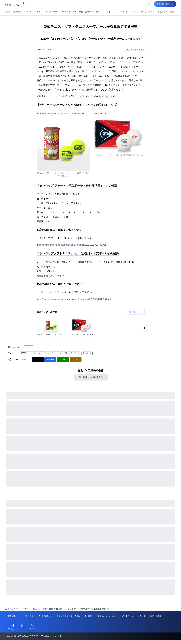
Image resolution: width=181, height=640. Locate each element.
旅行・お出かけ (86, 11)
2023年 (24, 353)
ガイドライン (128, 616)
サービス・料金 (27, 616)
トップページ (12, 609)
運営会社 (11, 616)
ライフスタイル (148, 11)
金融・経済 (163, 11)
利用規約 (89, 616)
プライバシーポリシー (107, 616)
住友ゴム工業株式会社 (135, 49)
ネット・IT (109, 11)
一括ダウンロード (135, 312)
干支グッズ (75, 353)
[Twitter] (22, 626)
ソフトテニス (35, 353)
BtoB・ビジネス (69, 11)
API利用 (141, 616)
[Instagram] (12, 626)
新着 (8, 11)
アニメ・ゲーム (52, 11)
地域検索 (17, 11)
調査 (172, 11)
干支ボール (87, 353)
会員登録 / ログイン (165, 4)
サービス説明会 (45, 616)
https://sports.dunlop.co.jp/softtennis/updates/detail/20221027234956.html (74, 299)
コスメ (135, 11)
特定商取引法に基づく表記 (68, 616)
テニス (59, 353)
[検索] (149, 4)
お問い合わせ (156, 616)
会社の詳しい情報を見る (90, 377)
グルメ (99, 11)
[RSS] (32, 626)
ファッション (123, 11)
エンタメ (28, 11)
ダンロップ (48, 353)
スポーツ (38, 11)
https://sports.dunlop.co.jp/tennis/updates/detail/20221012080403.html (72, 113)
